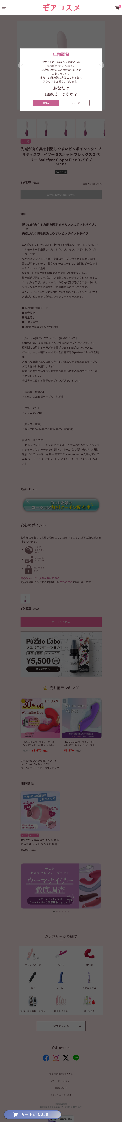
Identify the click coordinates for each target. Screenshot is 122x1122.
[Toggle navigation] (3, 7)
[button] (22, 65)
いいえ (76, 103)
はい (46, 103)
